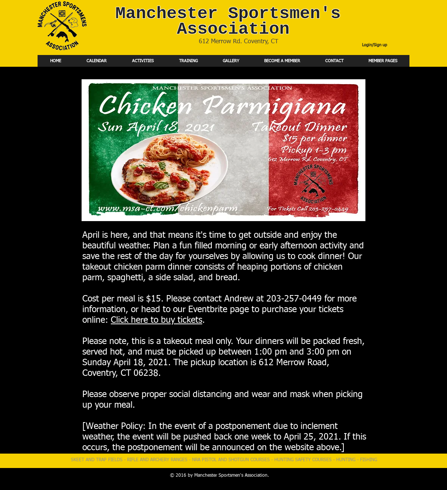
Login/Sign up (374, 45)
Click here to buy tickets (156, 320)
